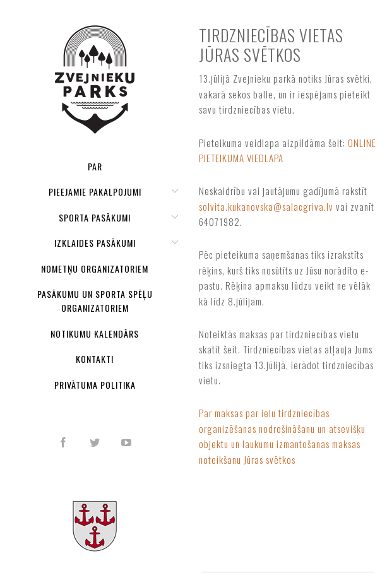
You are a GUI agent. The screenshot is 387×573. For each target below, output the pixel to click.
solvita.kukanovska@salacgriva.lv (266, 206)
